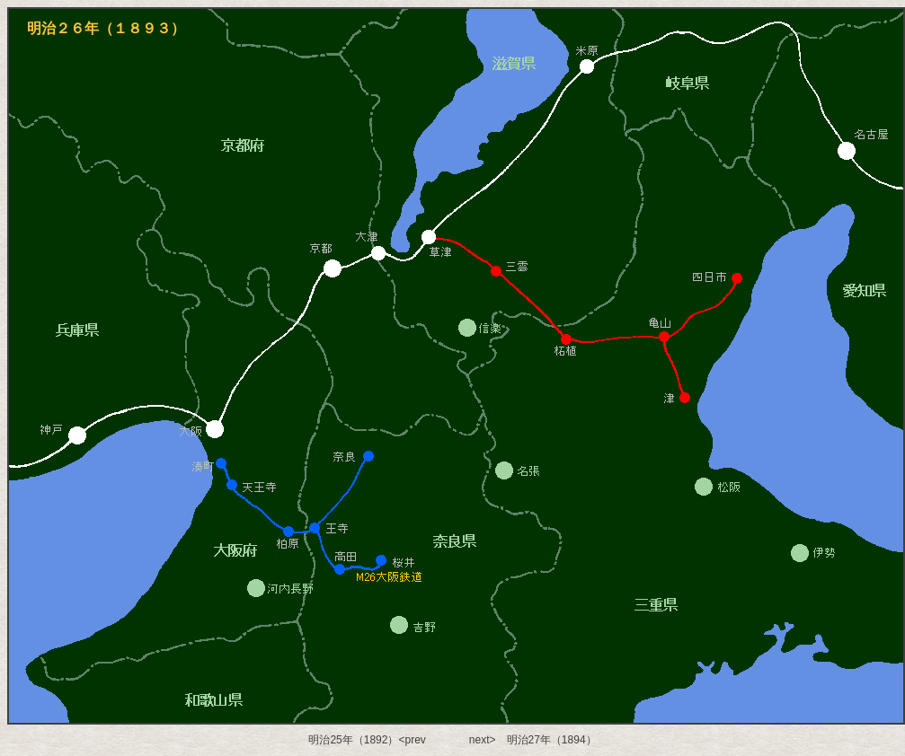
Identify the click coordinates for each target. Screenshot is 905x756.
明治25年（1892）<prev (366, 740)
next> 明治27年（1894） (533, 740)
